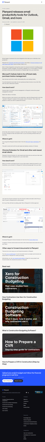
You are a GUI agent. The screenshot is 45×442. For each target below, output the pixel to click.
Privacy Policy (26, 407)
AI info (25, 425)
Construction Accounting (7, 404)
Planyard (8, 24)
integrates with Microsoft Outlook (17, 62)
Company (26, 396)
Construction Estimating (7, 406)
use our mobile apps (10, 254)
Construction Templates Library (30, 423)
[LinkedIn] (28, 392)
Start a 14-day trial (7, 380)
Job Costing (4, 408)
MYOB (25, 438)
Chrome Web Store (33, 239)
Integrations (26, 430)
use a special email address (18, 258)
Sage (25, 436)
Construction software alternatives (9, 402)
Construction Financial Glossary (30, 421)
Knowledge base (27, 417)
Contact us (26, 401)
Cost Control (5, 410)
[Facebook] (26, 392)
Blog (25, 405)
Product (4, 396)
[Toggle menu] (42, 2)
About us (25, 399)
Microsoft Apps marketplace (32, 141)
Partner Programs (27, 419)
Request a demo (18, 380)
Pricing (25, 403)
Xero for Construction (28, 433)
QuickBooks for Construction (30, 435)
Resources (26, 415)
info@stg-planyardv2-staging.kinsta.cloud (11, 392)
